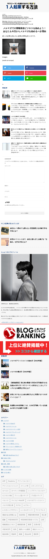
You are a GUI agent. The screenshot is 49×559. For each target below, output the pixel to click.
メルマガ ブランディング (12, 432)
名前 (6, 185)
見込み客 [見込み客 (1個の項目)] (28, 534)
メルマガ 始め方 (10, 423)
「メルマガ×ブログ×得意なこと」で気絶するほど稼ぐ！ (24, 553)
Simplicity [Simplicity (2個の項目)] (11, 481)
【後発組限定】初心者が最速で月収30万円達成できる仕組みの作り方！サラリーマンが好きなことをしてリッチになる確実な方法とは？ (28, 385)
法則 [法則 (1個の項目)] (14, 529)
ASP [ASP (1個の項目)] (3, 481)
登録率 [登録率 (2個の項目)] (13, 534)
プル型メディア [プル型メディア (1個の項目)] (36, 495)
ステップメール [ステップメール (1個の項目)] (36, 486)
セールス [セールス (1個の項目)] (5, 491)
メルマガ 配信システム (12, 443)
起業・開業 (6, 464)
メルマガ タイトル (10, 438)
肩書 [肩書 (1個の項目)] (20, 534)
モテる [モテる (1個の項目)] (18, 505)
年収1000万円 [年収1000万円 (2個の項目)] (13, 520)
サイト (6, 196)
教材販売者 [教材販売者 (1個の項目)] (21, 524)
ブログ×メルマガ (10, 461)
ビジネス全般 (7, 469)
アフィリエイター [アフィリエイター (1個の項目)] (24, 481)
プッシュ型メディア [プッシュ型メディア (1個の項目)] (21, 495)
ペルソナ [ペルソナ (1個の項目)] (5, 500)
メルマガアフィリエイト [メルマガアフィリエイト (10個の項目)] (35, 500)
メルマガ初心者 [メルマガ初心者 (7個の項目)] (7, 505)
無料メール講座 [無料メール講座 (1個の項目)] (24, 529)
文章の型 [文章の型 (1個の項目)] (37, 524)
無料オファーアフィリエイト (14, 449)
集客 (4, 452)
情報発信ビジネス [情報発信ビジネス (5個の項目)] (8, 524)
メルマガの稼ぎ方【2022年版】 (18, 116)
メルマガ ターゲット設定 (12, 429)
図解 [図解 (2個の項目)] (3, 520)
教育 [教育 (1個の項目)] (29, 524)
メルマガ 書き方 (10, 435)
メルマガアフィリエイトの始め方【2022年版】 (26, 361)
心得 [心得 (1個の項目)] (42, 520)
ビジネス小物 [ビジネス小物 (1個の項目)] (7, 495)
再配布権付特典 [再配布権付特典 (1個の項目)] (33, 515)
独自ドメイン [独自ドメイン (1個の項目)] (37, 529)
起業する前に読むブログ (12, 467)
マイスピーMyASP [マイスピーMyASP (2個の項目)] (17, 500)
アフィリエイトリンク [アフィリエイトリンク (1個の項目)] (10, 486)
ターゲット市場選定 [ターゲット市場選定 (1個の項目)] (18, 491)
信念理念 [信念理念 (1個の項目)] (22, 515)
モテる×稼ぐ (7, 472)
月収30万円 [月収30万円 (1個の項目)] (6, 529)
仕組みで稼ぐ (7, 458)
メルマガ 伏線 (9, 441)
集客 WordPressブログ (12, 455)
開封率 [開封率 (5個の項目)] (36, 534)
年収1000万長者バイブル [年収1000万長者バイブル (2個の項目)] (29, 520)
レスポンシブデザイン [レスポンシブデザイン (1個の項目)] (10, 510)
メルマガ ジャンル (10, 426)
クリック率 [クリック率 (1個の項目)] (24, 486)
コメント (7, 165)
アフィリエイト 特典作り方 (13, 446)
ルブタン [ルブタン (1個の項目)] (26, 505)
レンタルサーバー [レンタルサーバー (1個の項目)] (27, 510)
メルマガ (6, 420)
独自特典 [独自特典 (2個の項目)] (5, 534)
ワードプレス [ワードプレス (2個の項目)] (40, 510)
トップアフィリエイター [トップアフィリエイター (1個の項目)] (36, 491)
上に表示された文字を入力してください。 (15, 205)
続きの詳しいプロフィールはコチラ (13, 323)
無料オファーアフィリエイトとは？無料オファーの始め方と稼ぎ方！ (26, 91)
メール (7, 191)
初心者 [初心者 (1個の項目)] (44, 515)
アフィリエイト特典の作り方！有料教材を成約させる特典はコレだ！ (26, 103)
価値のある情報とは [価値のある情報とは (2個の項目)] (9, 515)
